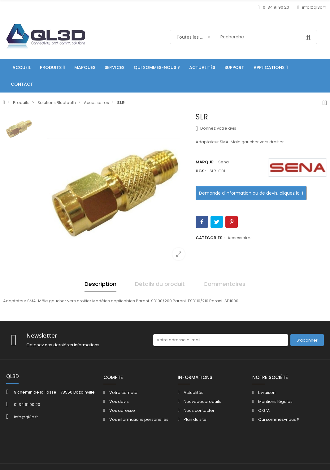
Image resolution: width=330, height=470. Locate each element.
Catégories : (210, 238)
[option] (113, 189)
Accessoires (240, 238)
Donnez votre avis (216, 128)
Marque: (205, 162)
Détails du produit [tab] (160, 284)
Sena (223, 162)
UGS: (201, 171)
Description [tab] (100, 284)
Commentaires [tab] (224, 284)
